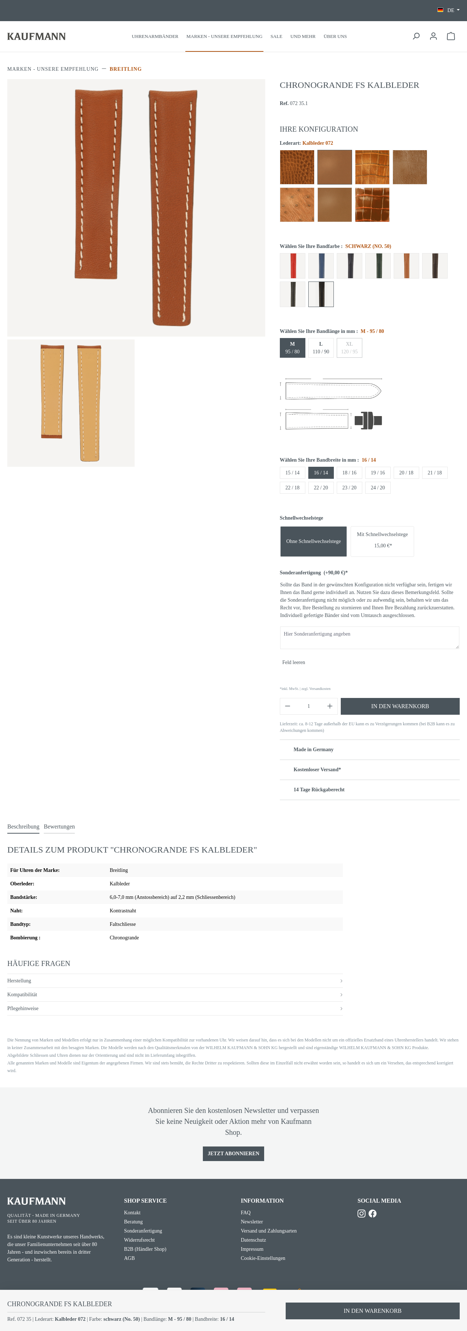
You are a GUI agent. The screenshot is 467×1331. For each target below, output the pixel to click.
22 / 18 (292, 487)
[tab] (23, 827)
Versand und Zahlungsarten (269, 1231)
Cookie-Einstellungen (263, 1258)
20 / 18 (406, 473)
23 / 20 (349, 487)
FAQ (246, 1212)
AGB (129, 1258)
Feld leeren (293, 662)
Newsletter (252, 1222)
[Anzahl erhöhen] (330, 706)
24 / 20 (378, 487)
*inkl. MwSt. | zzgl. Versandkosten (305, 689)
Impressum (252, 1249)
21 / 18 (435, 473)
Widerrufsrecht (139, 1240)
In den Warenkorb (400, 706)
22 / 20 (321, 487)
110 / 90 (321, 347)
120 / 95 (349, 347)
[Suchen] (416, 36)
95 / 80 (292, 347)
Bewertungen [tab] (59, 826)
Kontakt (132, 1212)
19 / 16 (378, 473)
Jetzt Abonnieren (233, 1153)
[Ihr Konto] (433, 36)
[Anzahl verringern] (287, 706)
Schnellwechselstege (301, 518)
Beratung (133, 1222)
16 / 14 (321, 473)
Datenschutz (253, 1240)
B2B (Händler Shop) (145, 1249)
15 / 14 (292, 473)
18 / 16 (349, 473)
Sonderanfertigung (314, 573)
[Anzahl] (308, 706)
